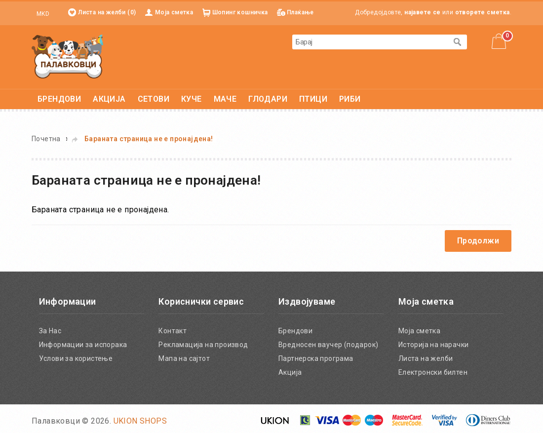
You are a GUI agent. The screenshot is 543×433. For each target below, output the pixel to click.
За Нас (50, 331)
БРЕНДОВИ (59, 99)
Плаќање (300, 12)
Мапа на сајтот (184, 358)
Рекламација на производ (203, 345)
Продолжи (478, 240)
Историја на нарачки (433, 345)
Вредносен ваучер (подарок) (328, 345)
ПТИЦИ (313, 99)
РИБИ (350, 99)
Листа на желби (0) (107, 12)
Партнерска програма (315, 358)
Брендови (295, 331)
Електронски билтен (432, 372)
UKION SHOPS (140, 421)
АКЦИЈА (109, 99)
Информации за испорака (83, 345)
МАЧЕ (225, 99)
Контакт (172, 331)
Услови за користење (76, 358)
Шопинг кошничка (240, 12)
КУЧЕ (191, 99)
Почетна (46, 139)
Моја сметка (174, 12)
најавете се (422, 12)
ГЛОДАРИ (267, 99)
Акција (290, 372)
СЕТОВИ (153, 99)
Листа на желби (425, 358)
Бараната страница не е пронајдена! (148, 139)
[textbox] (369, 42)
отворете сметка (482, 12)
